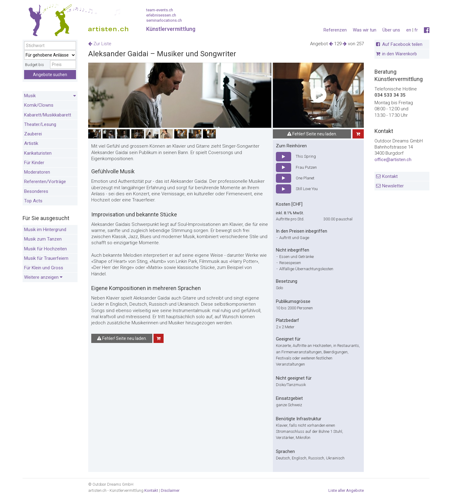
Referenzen (335, 30)
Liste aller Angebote (346, 490)
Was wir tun (364, 30)
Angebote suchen (50, 74)
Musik (50, 96)
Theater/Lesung (40, 124)
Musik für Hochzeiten (45, 249)
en (408, 30)
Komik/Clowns (38, 105)
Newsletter (393, 186)
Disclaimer (170, 490)
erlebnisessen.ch (161, 15)
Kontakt (390, 176)
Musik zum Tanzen (43, 239)
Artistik (31, 143)
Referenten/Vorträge (45, 181)
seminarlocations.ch (164, 20)
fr (416, 30)
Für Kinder (34, 162)
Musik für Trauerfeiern (46, 258)
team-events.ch (159, 10)
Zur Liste (99, 43)
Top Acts (33, 201)
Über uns (391, 30)
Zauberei (33, 134)
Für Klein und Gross (43, 268)
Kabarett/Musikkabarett (47, 115)
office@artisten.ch (392, 159)
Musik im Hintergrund (45, 229)
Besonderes (36, 191)
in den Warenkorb (399, 54)
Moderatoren (37, 172)
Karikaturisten (38, 153)
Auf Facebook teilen (402, 44)
